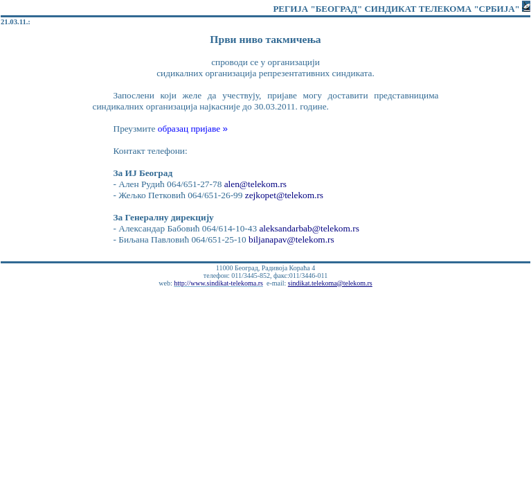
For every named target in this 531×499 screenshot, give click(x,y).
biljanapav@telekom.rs (291, 239)
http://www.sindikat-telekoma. (218, 283)
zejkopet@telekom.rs (284, 195)
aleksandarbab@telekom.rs (309, 228)
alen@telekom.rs (255, 184)
